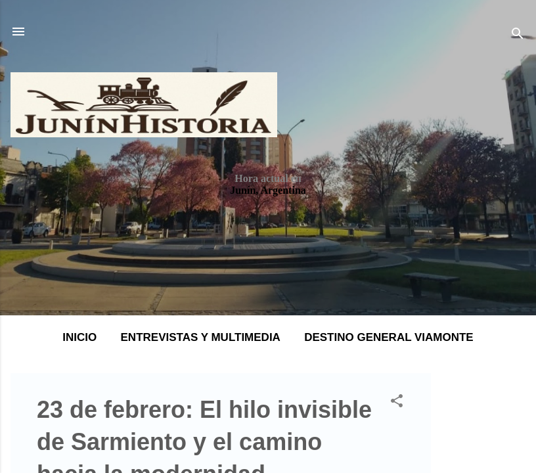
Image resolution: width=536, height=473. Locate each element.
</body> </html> (268, 236)
